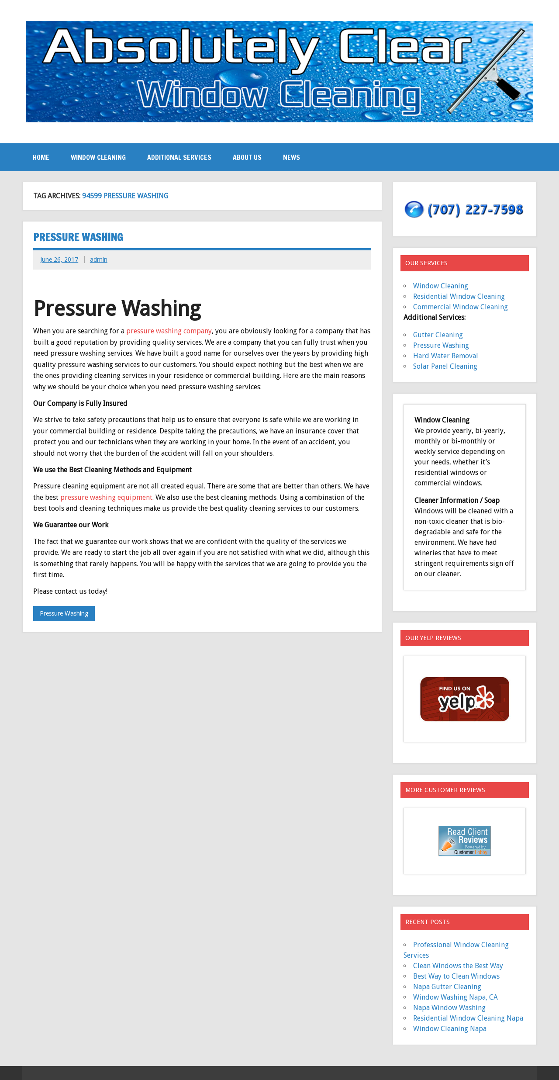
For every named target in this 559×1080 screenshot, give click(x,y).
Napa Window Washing (449, 1008)
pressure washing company (169, 331)
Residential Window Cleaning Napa (468, 1018)
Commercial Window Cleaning (460, 307)
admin (98, 259)
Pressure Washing (78, 237)
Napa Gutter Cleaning (447, 987)
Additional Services (179, 157)
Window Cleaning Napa (450, 1029)
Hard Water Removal (445, 356)
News (291, 157)
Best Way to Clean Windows (456, 976)
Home (41, 157)
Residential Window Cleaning (459, 296)
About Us (247, 157)
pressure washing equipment (106, 497)
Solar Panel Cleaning (445, 366)
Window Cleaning (98, 157)
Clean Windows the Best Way (458, 966)
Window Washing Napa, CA (455, 997)
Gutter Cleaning (438, 335)
